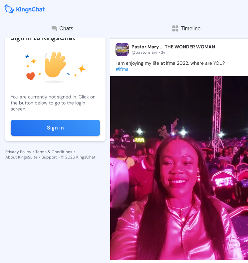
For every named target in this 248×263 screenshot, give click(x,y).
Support (49, 157)
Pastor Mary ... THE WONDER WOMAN (173, 47)
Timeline (186, 28)
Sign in (55, 127)
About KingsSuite (21, 157)
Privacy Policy (18, 152)
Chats (62, 28)
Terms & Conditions (53, 152)
